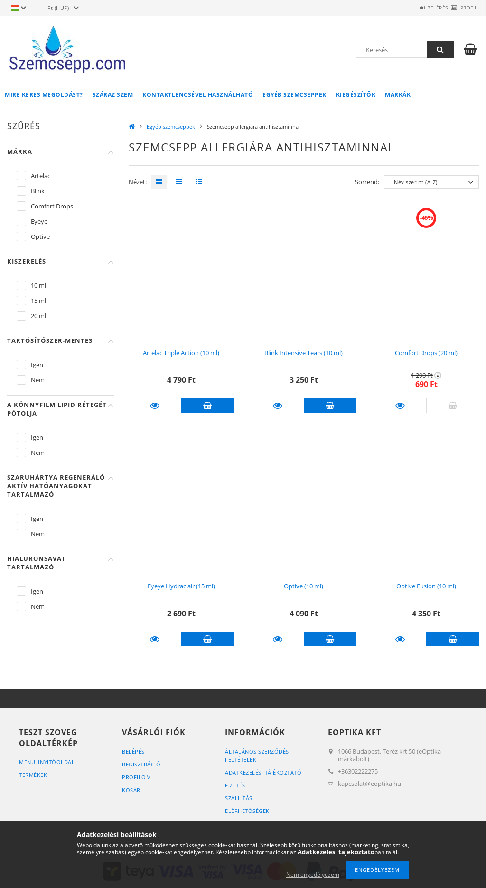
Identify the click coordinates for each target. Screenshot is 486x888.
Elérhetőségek (247, 810)
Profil (463, 7)
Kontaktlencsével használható (197, 95)
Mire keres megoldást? (44, 95)
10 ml (38, 285)
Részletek (155, 405)
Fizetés (235, 785)
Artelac (40, 175)
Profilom (136, 777)
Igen (37, 364)
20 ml (38, 316)
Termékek (33, 774)
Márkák (398, 95)
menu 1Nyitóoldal (47, 761)
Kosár (131, 790)
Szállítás (238, 798)
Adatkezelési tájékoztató (263, 772)
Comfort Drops (52, 206)
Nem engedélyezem (312, 874)
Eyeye (39, 221)
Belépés (421, 7)
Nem (38, 380)
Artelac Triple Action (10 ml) (181, 353)
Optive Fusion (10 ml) (426, 586)
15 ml (38, 300)
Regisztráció (141, 764)
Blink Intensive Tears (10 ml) (303, 353)
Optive (40, 236)
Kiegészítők (356, 95)
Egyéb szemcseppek (294, 95)
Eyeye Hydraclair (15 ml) (181, 586)
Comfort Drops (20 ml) (426, 353)
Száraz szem (113, 95)
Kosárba (207, 405)
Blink (38, 191)
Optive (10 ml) (303, 586)
